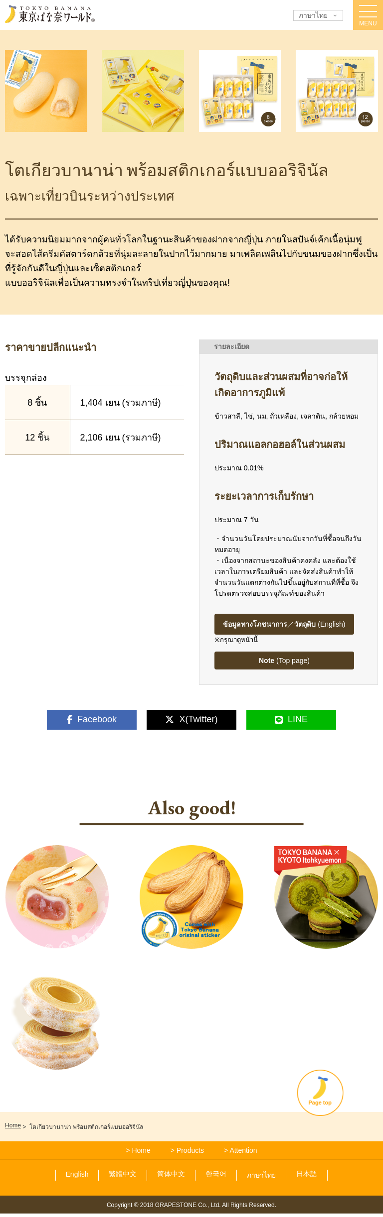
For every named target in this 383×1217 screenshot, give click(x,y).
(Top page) (284, 660)
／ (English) (284, 624)
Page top (340, 1113)
